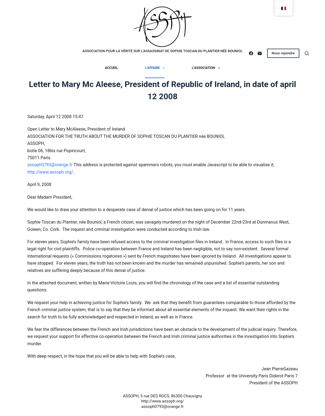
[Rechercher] (307, 53)
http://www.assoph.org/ (50, 172)
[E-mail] (260, 53)
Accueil (111, 68)
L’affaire (156, 68)
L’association (207, 68)
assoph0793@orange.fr (49, 164)
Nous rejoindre (283, 53)
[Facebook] (251, 53)
